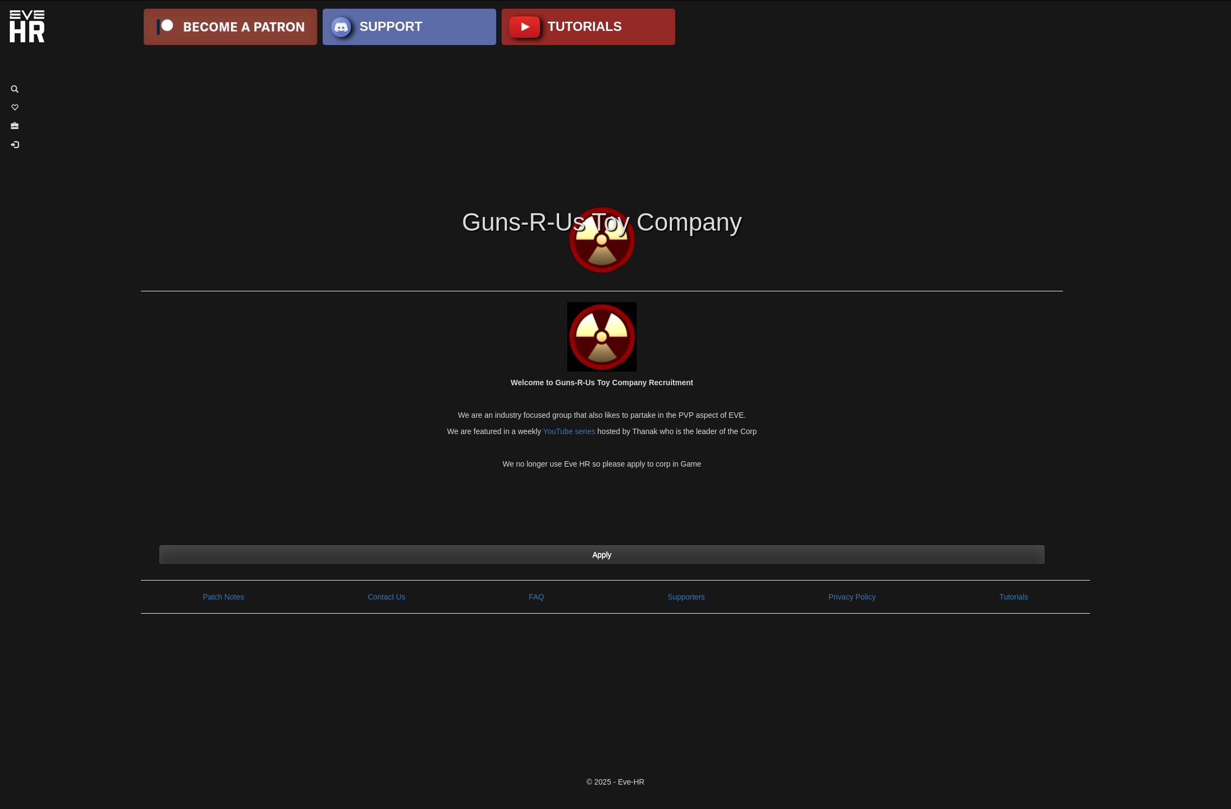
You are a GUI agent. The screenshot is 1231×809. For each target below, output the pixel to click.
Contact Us (386, 597)
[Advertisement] (615, 124)
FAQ (536, 597)
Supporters (686, 597)
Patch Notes (223, 597)
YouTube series (569, 431)
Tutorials (1013, 597)
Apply (601, 554)
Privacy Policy (852, 597)
